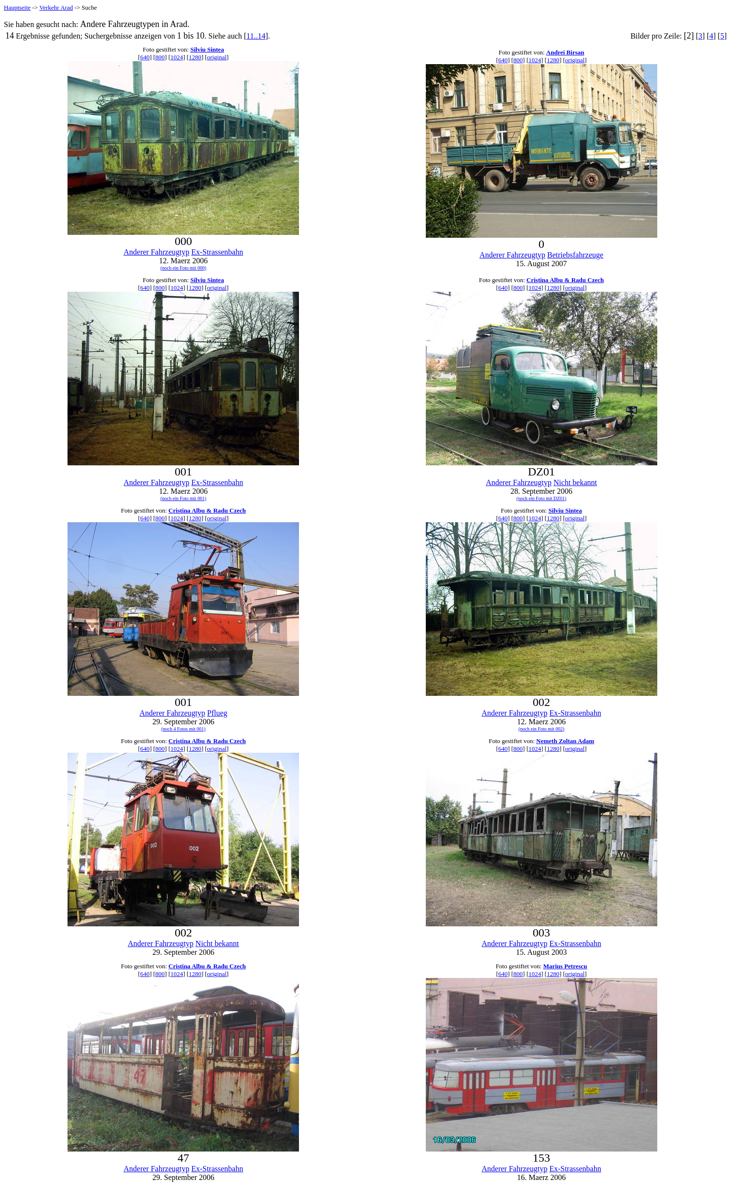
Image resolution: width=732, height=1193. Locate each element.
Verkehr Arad (56, 7)
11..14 (255, 36)
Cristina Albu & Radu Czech (565, 280)
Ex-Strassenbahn (217, 252)
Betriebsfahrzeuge (575, 255)
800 (160, 57)
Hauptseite (17, 7)
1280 (195, 57)
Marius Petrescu (565, 966)
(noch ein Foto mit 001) (183, 498)
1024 (177, 57)
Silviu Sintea (207, 49)
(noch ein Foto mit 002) (541, 729)
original (216, 57)
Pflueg (217, 713)
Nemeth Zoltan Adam (565, 741)
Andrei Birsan (565, 52)
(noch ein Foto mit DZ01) (541, 498)
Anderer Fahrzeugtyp (156, 252)
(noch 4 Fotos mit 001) (183, 729)
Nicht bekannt (575, 482)
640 (145, 57)
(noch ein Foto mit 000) (183, 268)
